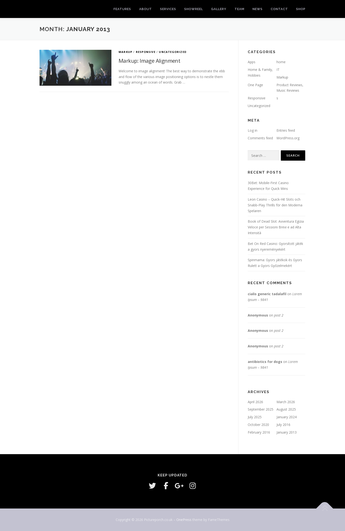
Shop (300, 9)
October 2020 (258, 424)
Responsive (145, 52)
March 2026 (285, 402)
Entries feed (285, 130)
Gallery (218, 9)
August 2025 (286, 409)
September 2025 (260, 409)
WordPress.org (287, 138)
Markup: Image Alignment (149, 60)
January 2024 (286, 417)
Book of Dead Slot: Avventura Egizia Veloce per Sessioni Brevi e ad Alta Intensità (276, 227)
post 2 (278, 315)
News (258, 9)
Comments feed (260, 138)
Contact (279, 9)
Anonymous (258, 315)
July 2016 (283, 424)
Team (239, 9)
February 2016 (259, 432)
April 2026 (255, 402)
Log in (252, 130)
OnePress (183, 519)
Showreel (193, 9)
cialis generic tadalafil (267, 294)
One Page (255, 85)
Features (122, 9)
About (145, 9)
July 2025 (255, 417)
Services (168, 9)
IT (278, 69)
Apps (251, 62)
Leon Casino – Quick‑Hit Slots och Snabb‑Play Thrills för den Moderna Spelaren (275, 205)
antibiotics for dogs (265, 361)
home (281, 62)
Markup (125, 52)
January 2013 (286, 432)
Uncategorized (172, 52)
